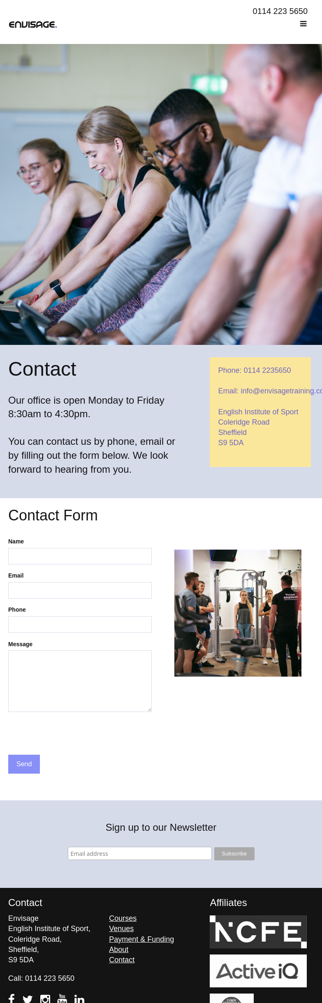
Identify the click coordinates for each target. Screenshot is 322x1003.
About (118, 949)
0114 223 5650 (280, 11)
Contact (121, 960)
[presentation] (70, 735)
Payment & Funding (141, 939)
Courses (123, 918)
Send (24, 763)
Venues (121, 928)
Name (16, 541)
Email (15, 575)
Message (20, 644)
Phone (17, 609)
